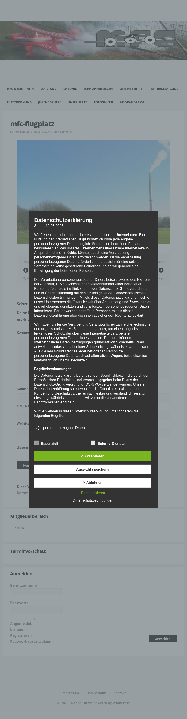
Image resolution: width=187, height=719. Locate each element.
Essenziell (46, 443)
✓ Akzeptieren (93, 456)
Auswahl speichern (92, 469)
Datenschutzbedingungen (93, 500)
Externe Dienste (108, 443)
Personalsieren (93, 493)
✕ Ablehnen (93, 483)
